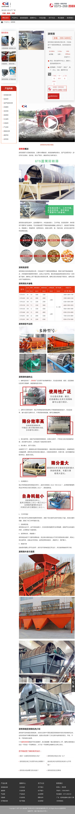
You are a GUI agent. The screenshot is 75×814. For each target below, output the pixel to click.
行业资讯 (22, 797)
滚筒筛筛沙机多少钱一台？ (56, 756)
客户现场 (22, 801)
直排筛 (6, 111)
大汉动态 (22, 787)
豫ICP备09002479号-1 (40, 811)
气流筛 (6, 127)
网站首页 (5, 18)
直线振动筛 (7, 95)
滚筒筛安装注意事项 (54, 770)
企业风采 (40, 801)
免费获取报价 (54, 96)
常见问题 (42, 18)
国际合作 (40, 797)
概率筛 (6, 135)
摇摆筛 (6, 115)
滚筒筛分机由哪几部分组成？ (29, 770)
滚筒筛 (6, 139)
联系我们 (70, 18)
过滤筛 (6, 119)
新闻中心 (33, 18)
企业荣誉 (40, 794)
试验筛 (6, 123)
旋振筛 (6, 99)
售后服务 (61, 18)
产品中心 (15, 18)
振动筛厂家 (26, 808)
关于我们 (40, 787)
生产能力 (40, 790)
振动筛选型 (24, 18)
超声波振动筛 (8, 103)
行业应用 (22, 790)
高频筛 (6, 107)
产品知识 (22, 794)
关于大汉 (52, 18)
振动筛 (2, 22)
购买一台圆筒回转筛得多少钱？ (30, 756)
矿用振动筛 (4, 801)
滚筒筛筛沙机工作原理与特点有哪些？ (32, 761)
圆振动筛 (7, 131)
